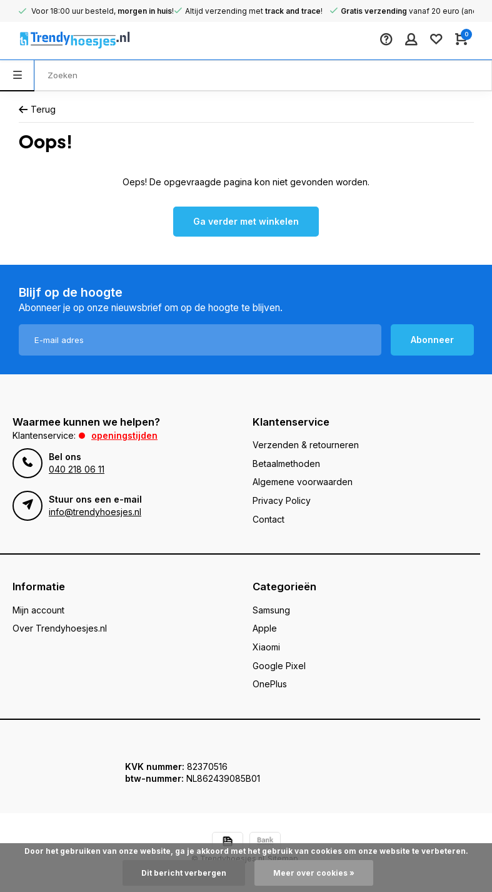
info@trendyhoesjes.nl (95, 511)
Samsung (271, 610)
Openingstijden (124, 435)
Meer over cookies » (313, 873)
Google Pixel (279, 665)
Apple (265, 628)
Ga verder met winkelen (246, 221)
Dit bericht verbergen (183, 873)
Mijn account (38, 610)
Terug (37, 109)
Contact (268, 519)
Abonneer (432, 339)
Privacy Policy (282, 500)
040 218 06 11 (76, 469)
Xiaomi (266, 647)
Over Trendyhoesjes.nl (60, 628)
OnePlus (270, 684)
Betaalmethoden (286, 463)
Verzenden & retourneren (306, 444)
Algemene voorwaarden (303, 481)
